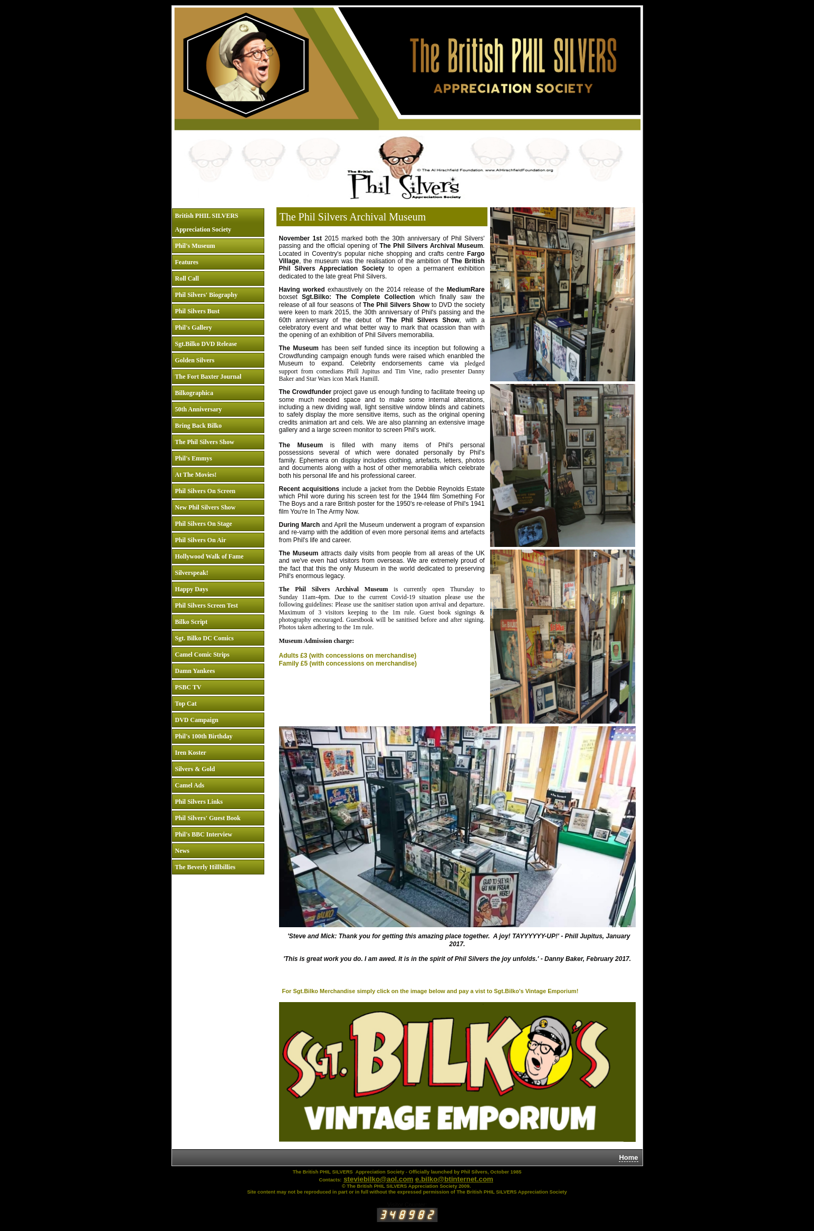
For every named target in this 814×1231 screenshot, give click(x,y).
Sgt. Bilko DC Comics (204, 638)
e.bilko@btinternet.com (454, 1179)
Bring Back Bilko (198, 425)
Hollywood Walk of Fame (209, 556)
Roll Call (187, 278)
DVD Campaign (196, 720)
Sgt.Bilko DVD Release (206, 344)
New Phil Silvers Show (205, 507)
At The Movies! (196, 474)
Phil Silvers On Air (200, 540)
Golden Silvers (195, 360)
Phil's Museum (195, 245)
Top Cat (186, 703)
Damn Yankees (195, 671)
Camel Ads (190, 785)
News (182, 850)
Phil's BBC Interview (204, 834)
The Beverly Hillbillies (205, 867)
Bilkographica (194, 393)
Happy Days (191, 589)
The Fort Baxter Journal (208, 376)
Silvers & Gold (195, 769)
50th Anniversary (198, 409)
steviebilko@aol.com (378, 1179)
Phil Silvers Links (199, 801)
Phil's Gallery (193, 327)
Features (186, 262)
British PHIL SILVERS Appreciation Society (206, 222)
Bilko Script (191, 622)
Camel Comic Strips (202, 654)
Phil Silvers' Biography (206, 295)
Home (628, 1157)
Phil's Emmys (193, 458)
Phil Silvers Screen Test (206, 605)
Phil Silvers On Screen (205, 491)
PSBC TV (188, 687)
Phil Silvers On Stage (203, 523)
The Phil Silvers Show (204, 442)
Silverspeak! (191, 572)
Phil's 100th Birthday (204, 736)
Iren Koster (190, 752)
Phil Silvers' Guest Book (208, 818)
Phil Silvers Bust (197, 311)
